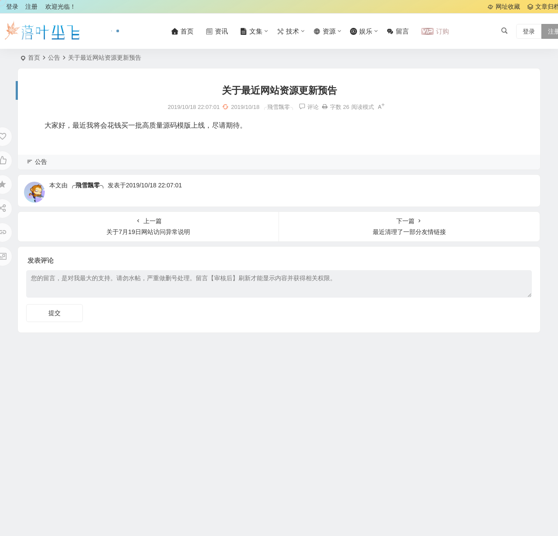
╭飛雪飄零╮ (87, 185)
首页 (34, 57)
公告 (54, 57)
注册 (31, 6)
